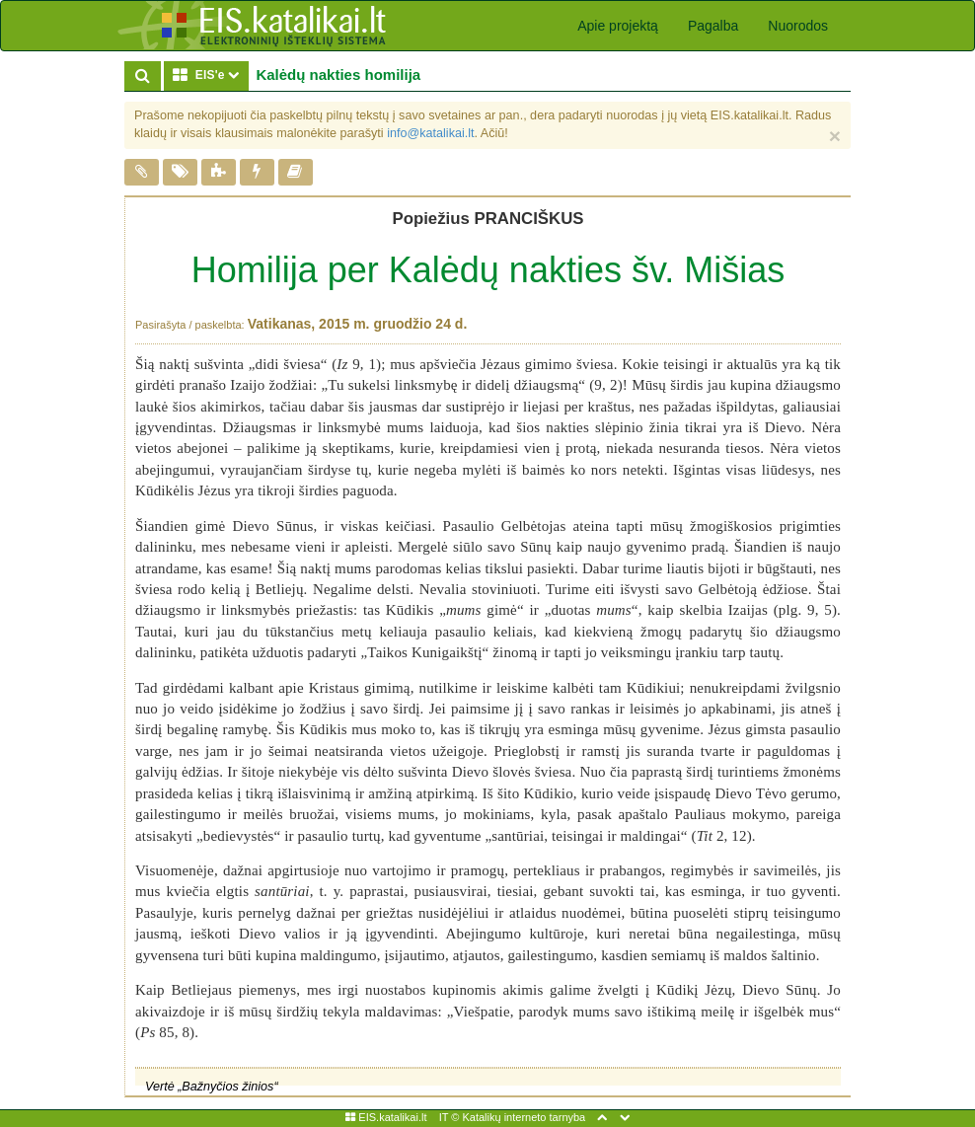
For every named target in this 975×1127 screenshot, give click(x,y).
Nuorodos (798, 26)
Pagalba (713, 26)
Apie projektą (617, 26)
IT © (449, 1117)
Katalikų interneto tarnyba (523, 1117)
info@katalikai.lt (430, 133)
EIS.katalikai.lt (385, 1117)
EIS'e (210, 74)
